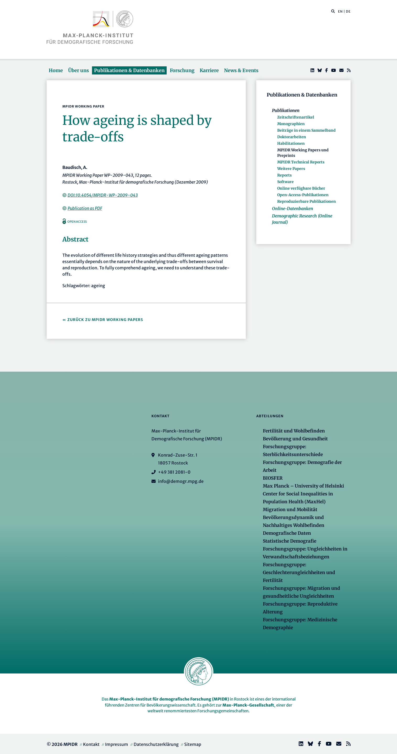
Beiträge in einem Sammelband (306, 130)
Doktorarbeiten (291, 137)
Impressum (116, 744)
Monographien (291, 123)
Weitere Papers (291, 168)
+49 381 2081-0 (174, 472)
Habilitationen (291, 143)
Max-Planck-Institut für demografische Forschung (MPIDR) (169, 699)
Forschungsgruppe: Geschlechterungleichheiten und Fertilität (299, 572)
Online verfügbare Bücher (301, 188)
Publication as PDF (85, 208)
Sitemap (192, 744)
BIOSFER (272, 478)
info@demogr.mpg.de (181, 481)
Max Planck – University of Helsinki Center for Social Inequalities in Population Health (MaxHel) (303, 494)
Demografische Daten (287, 533)
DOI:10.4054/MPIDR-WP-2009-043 (103, 195)
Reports (284, 175)
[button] (333, 11)
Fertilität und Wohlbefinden (294, 431)
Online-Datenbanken (292, 208)
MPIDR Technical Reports (300, 162)
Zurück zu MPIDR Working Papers (105, 319)
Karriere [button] (209, 70)
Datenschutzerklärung (156, 744)
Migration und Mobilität (290, 509)
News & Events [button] (241, 70)
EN (340, 11)
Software (285, 181)
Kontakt (91, 744)
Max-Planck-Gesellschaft (248, 705)
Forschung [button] (182, 70)
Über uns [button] (78, 70)
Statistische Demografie (289, 541)
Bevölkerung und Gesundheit (295, 439)
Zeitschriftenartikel (295, 117)
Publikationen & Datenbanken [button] (129, 70)
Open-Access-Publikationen (303, 194)
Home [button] (56, 70)
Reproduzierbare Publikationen (306, 201)
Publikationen (286, 110)
